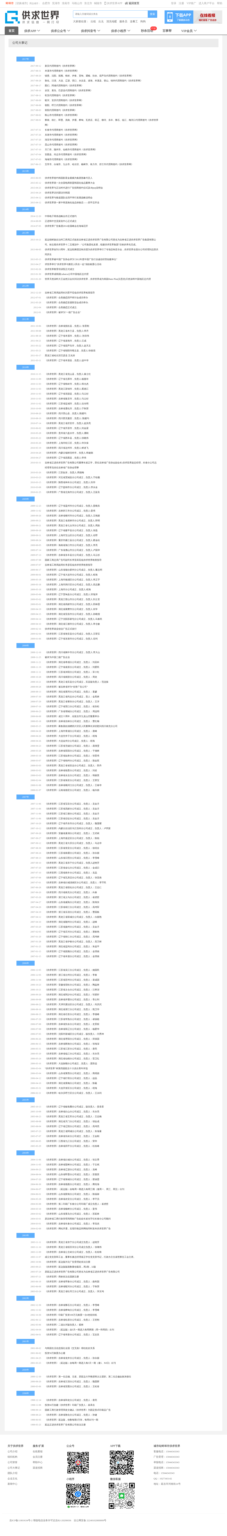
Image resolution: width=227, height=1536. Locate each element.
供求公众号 (61, 31)
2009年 (25, 499)
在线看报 (38, 1451)
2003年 (25, 1235)
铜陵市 (98, 3)
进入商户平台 (207, 3)
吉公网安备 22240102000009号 (90, 1520)
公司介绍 (12, 1451)
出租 (93, 21)
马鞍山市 (77, 3)
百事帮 (167, 30)
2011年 (25, 319)
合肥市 (46, 3)
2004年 (25, 1153)
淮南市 (66, 3)
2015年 (25, 171)
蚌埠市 (10, 3)
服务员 (123, 21)
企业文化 (12, 1478)
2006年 (25, 963)
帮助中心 (38, 1462)
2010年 (25, 367)
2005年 (25, 1100)
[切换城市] (22, 3)
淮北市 (88, 3)
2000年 (25, 1369)
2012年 (25, 286)
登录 (173, 3)
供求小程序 (121, 31)
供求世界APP (113, 3)
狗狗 (143, 21)
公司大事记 (14, 1467)
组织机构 (12, 1456)
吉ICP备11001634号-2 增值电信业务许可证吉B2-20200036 (40, 1520)
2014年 (25, 209)
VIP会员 (189, 31)
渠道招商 (38, 1467)
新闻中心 (12, 1483)
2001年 (25, 1341)
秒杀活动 (147, 30)
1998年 (25, 1393)
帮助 (219, 3)
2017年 (25, 59)
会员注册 (38, 1456)
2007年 (25, 797)
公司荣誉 (12, 1462)
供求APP (32, 31)
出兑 (101, 21)
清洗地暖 (111, 21)
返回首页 (132, 3)
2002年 (25, 1298)
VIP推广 (191, 3)
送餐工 (134, 21)
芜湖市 (56, 3)
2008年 (25, 645)
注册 (181, 3)
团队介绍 (12, 1473)
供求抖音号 (91, 31)
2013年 (25, 233)
